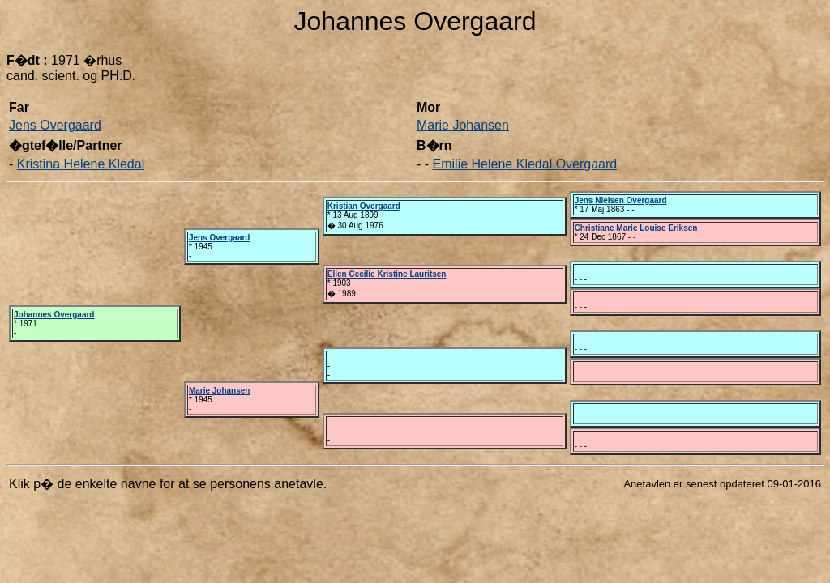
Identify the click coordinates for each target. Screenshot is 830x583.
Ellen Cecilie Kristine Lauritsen (387, 274)
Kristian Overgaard (363, 206)
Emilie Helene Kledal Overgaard (525, 164)
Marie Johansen (463, 125)
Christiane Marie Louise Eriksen (636, 227)
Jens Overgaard (55, 125)
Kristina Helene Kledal (80, 164)
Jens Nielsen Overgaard (621, 200)
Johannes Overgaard (54, 314)
